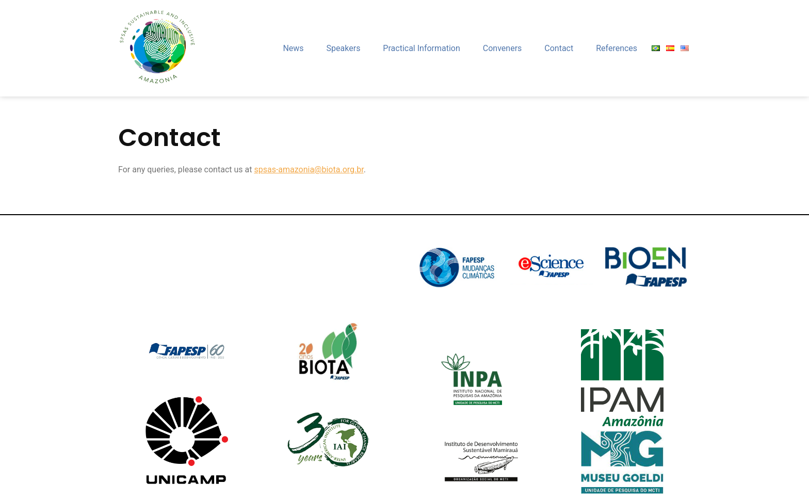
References (616, 48)
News (293, 48)
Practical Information (421, 48)
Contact (558, 48)
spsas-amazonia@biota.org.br (308, 169)
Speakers (344, 48)
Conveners (502, 48)
